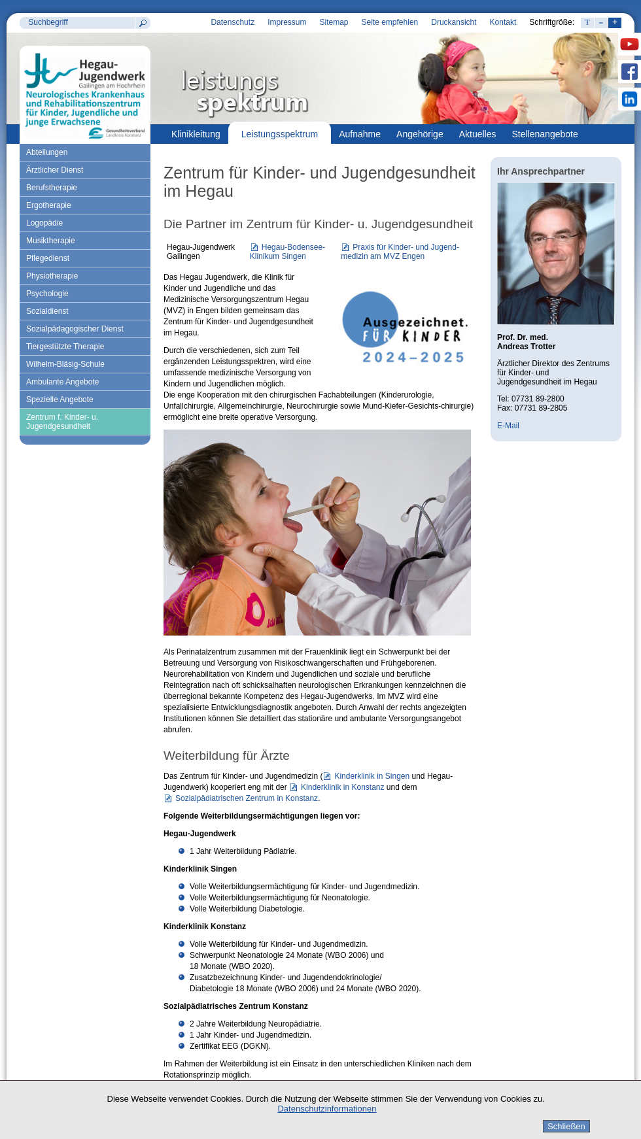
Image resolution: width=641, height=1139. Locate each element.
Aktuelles (477, 134)
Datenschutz (232, 22)
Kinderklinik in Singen (371, 776)
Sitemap (333, 22)
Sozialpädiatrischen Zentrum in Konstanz (246, 798)
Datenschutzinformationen (326, 1109)
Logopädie (44, 223)
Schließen (566, 1126)
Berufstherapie (51, 187)
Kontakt (503, 22)
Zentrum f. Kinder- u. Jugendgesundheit (62, 422)
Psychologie (47, 293)
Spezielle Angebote (60, 399)
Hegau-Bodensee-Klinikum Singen (287, 252)
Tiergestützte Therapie (65, 346)
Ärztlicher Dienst (54, 170)
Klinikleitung (195, 134)
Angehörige (419, 134)
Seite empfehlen (390, 22)
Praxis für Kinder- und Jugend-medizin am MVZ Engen (400, 252)
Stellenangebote (545, 134)
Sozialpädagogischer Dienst (75, 328)
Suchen (142, 23)
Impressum (287, 22)
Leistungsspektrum (280, 134)
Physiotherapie (52, 275)
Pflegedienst (47, 258)
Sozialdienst (47, 311)
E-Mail (508, 425)
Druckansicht (453, 22)
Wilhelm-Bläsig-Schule (65, 364)
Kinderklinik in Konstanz (342, 787)
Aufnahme (360, 134)
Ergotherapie (48, 205)
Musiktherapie (50, 240)
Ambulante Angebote (62, 381)
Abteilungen (46, 152)
